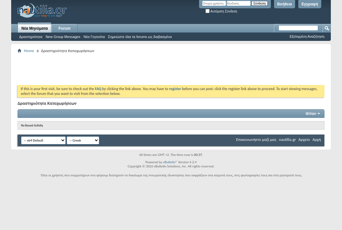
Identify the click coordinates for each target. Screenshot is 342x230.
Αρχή (316, 139)
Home (29, 50)
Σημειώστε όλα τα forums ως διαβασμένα (140, 37)
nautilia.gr (287, 139)
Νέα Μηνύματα (34, 28)
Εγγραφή (309, 4)
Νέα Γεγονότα (94, 37)
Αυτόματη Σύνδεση (221, 11)
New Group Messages (63, 37)
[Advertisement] (134, 69)
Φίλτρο (311, 113)
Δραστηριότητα (30, 37)
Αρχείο (304, 139)
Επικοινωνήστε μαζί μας (256, 139)
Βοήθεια (284, 4)
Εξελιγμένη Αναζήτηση (307, 36)
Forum (64, 28)
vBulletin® (170, 162)
